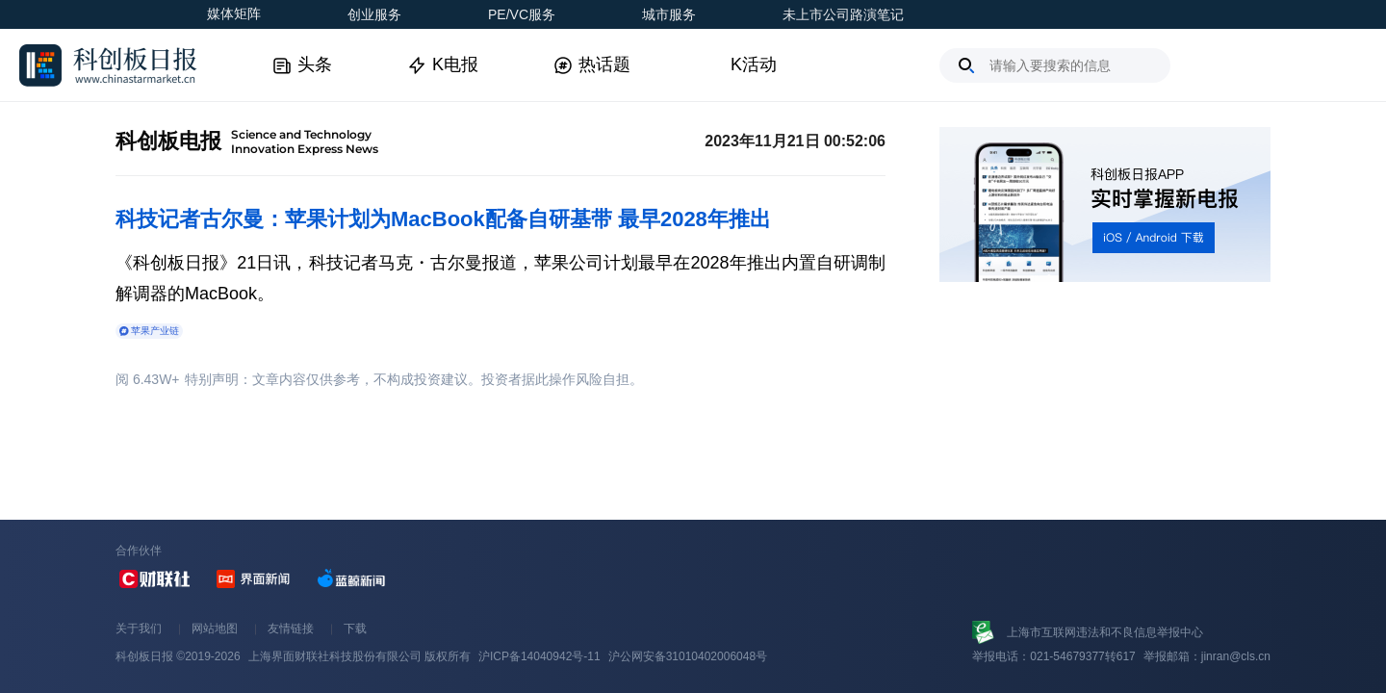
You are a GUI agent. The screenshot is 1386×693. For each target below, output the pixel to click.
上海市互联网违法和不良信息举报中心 (1105, 632)
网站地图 (215, 628)
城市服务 (669, 14)
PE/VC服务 (521, 14)
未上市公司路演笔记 (843, 14)
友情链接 (291, 628)
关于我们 (139, 628)
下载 (355, 628)
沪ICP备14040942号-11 (539, 656)
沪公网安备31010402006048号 (687, 656)
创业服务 (374, 14)
